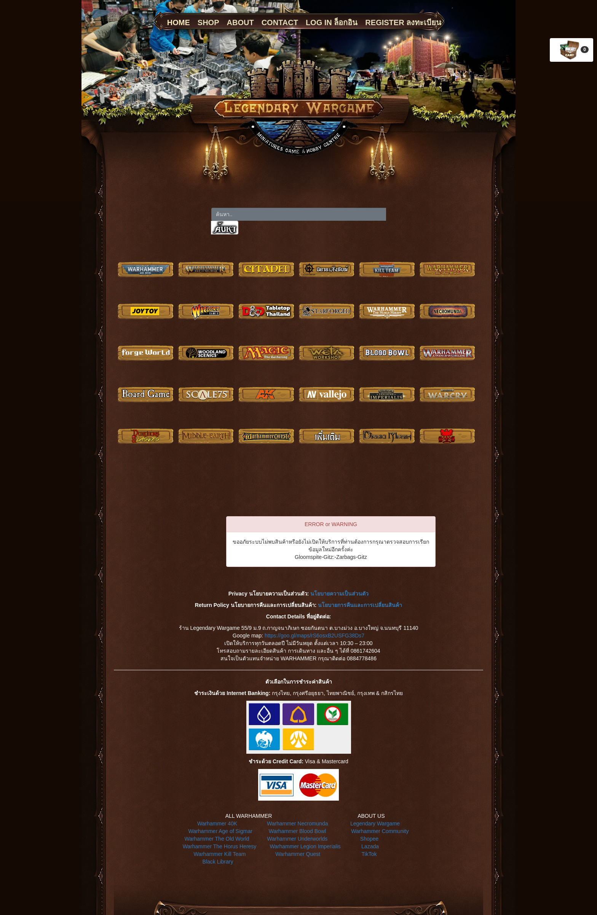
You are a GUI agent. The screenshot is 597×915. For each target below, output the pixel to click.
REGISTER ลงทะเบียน (403, 22)
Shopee (369, 839)
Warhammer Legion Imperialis (305, 846)
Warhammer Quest (297, 854)
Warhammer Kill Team (219, 854)
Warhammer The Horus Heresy (220, 846)
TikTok (369, 854)
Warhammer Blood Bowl (297, 831)
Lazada (370, 846)
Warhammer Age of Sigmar (220, 831)
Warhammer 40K (217, 823)
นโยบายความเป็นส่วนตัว (339, 594)
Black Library (218, 862)
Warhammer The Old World (216, 839)
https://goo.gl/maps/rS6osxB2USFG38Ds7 (314, 635)
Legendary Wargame (375, 823)
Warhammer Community (380, 831)
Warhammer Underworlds (297, 839)
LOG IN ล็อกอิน (332, 22)
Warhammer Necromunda (297, 823)
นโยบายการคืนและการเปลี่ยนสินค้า (360, 605)
